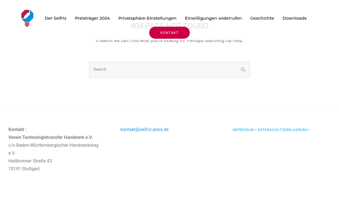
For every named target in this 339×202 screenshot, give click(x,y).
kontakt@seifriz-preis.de (145, 129)
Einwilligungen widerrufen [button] (213, 18)
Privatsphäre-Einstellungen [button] (147, 18)
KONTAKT (169, 33)
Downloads (294, 18)
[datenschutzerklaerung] (285, 130)
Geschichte (262, 18)
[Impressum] (245, 130)
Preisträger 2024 (92, 18)
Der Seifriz (55, 18)
